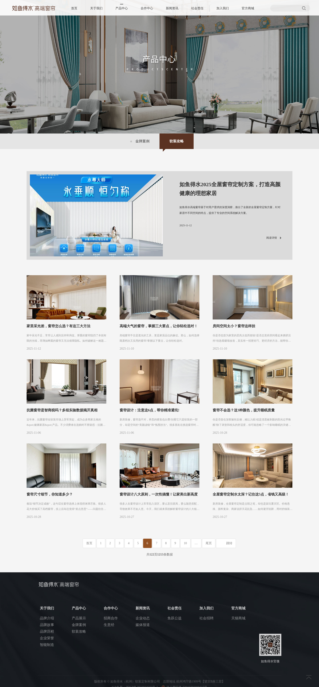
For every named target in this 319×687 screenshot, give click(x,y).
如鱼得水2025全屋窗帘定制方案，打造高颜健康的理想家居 (229, 189)
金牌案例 (142, 141)
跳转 (229, 543)
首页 (74, 8)
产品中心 (121, 8)
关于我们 (96, 8)
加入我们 (222, 8)
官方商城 (248, 8)
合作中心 (147, 8)
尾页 (209, 543)
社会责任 (197, 8)
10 (185, 543)
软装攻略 (176, 141)
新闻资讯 (172, 8)
